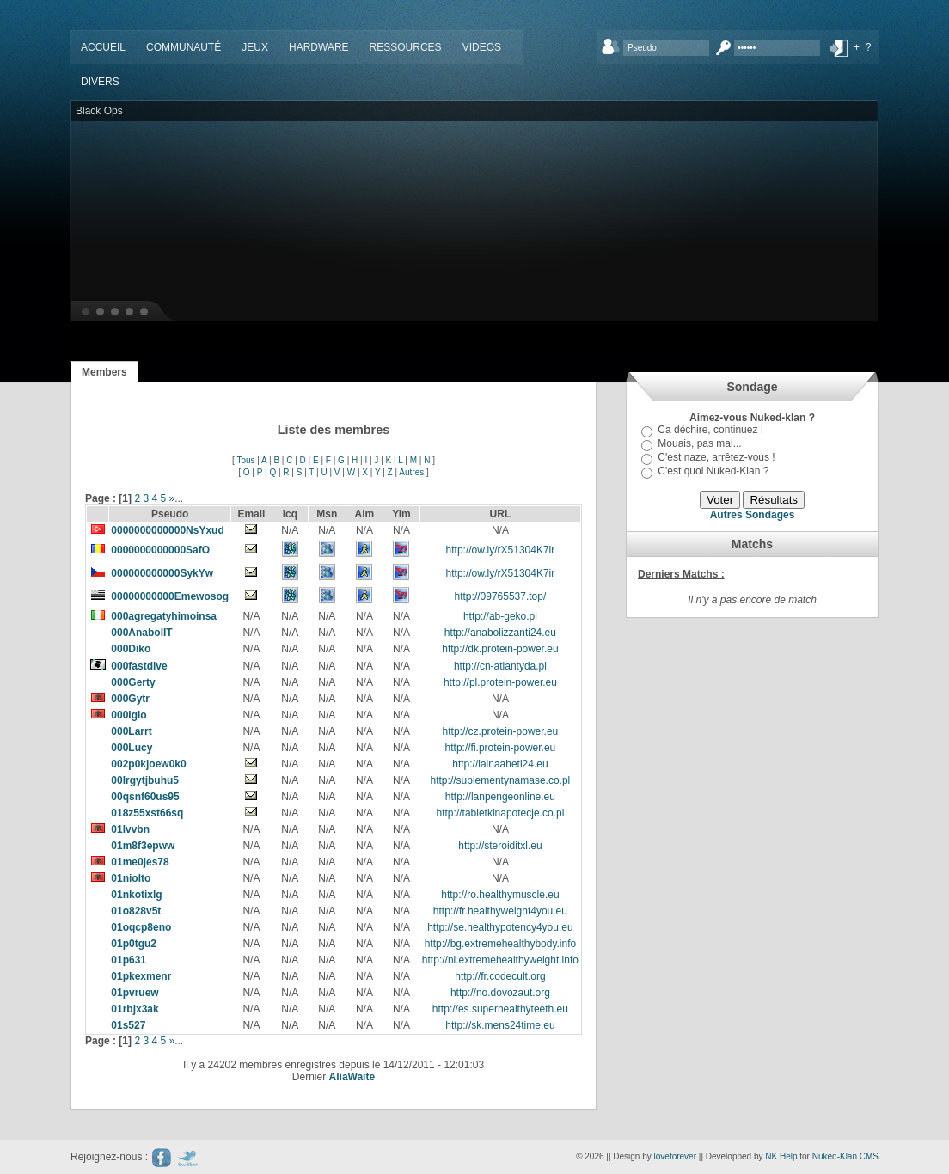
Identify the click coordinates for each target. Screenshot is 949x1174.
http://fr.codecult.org (500, 976)
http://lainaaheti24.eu (500, 764)
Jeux (255, 47)
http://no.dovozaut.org (500, 993)
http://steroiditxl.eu (500, 846)
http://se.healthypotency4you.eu (499, 927)
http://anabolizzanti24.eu (500, 633)
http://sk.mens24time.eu (499, 1025)
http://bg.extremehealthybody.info (501, 944)
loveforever (675, 1156)
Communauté (183, 47)
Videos (481, 47)
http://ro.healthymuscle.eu (500, 895)
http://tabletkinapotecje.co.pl (501, 813)
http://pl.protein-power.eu (500, 682)
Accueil (103, 47)
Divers (100, 82)
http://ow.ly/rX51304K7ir (500, 550)
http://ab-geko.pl (500, 616)
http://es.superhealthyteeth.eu (500, 1009)
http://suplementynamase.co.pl (501, 780)
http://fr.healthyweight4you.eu (500, 911)
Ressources (406, 47)
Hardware (319, 47)
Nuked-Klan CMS (845, 1156)
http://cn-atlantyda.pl (500, 666)
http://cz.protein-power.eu (501, 731)
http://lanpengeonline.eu (500, 797)
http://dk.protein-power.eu (500, 649)
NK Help (781, 1156)
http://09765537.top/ (501, 596)
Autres (411, 472)
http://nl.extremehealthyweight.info (500, 960)
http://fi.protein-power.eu (500, 748)
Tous (245, 460)
